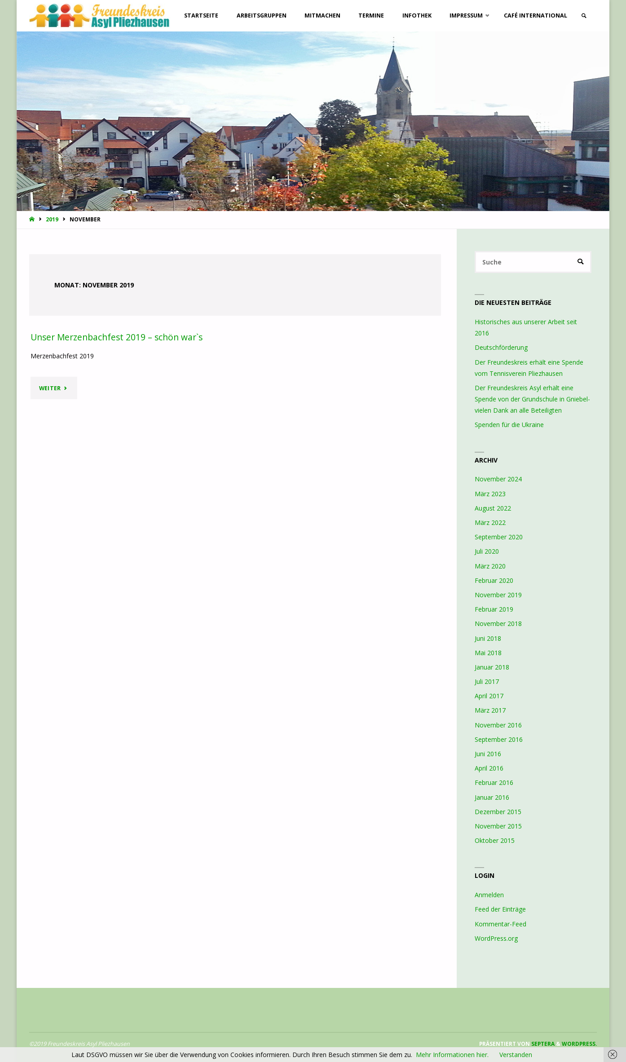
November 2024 (498, 479)
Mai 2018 (488, 652)
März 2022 (490, 522)
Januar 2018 (492, 667)
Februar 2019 (494, 609)
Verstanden (515, 1054)
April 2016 (489, 768)
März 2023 (490, 493)
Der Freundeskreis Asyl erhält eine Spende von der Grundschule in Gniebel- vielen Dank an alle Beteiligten (532, 398)
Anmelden (489, 894)
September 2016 (499, 739)
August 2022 (493, 508)
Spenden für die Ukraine (509, 424)
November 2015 (498, 826)
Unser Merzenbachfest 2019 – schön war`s (117, 337)
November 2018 (498, 623)
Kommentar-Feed (500, 924)
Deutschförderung (501, 347)
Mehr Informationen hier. (452, 1054)
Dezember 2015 (498, 811)
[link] (583, 16)
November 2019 (498, 594)
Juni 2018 (488, 638)
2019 (52, 219)
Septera (542, 1043)
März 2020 (490, 566)
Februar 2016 (494, 782)
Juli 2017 (487, 681)
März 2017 (490, 710)
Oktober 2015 (495, 840)
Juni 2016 (488, 753)
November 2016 (498, 725)
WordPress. (579, 1043)
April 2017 (489, 696)
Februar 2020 (494, 580)
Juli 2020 (487, 551)
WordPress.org (496, 938)
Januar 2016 (492, 797)
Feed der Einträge (500, 909)
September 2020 (499, 537)
